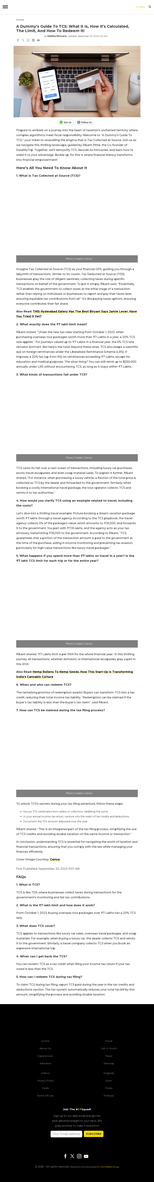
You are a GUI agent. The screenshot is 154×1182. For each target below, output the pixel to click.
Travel (108, 1056)
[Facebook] (65, 1156)
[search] (150, 7)
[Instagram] (79, 1156)
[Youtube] (86, 1156)
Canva (55, 859)
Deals (45, 1088)
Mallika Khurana (57, 36)
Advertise (45, 1063)
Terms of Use (45, 1095)
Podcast (109, 1095)
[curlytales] (77, 1022)
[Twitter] (72, 1156)
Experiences (45, 1056)
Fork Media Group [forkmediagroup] (109, 1166)
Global (141, 7)
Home (20, 19)
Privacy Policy (45, 1080)
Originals (108, 1073)
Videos (45, 1073)
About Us (45, 1048)
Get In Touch (109, 1048)
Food (108, 1041)
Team (108, 1080)
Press (108, 1088)
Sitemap (109, 1063)
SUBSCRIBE (93, 1133)
